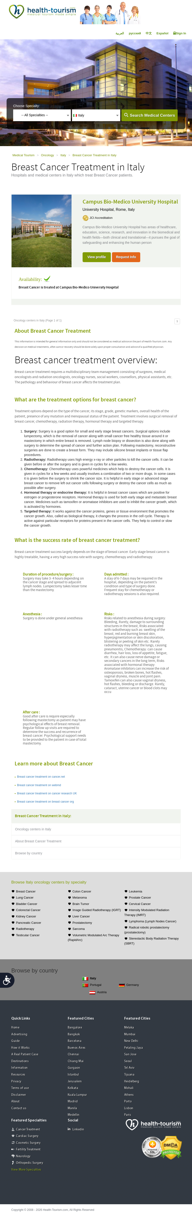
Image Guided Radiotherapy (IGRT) (96, 910)
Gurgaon (74, 1067)
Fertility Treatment (28, 1149)
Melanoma (79, 897)
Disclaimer (18, 1094)
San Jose (130, 1054)
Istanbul (73, 1074)
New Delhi (131, 1041)
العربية (120, 33)
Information (19, 1067)
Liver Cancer (81, 916)
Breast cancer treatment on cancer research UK (47, 793)
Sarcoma (78, 929)
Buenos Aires (77, 1047)
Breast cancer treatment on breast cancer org (45, 801)
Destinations (20, 1061)
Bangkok (74, 1034)
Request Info (126, 257)
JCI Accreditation (101, 218)
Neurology (23, 1156)
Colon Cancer (81, 891)
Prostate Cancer (140, 897)
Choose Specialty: (26, 106)
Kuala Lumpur (77, 1094)
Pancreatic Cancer (28, 922)
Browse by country (28, 853)
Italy (63, 155)
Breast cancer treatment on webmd (39, 785)
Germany (129, 985)
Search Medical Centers (152, 115)
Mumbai (130, 1034)
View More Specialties (26, 1169)
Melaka (129, 1027)
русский (135, 33)
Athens (129, 1094)
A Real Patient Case (24, 1054)
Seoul (128, 1061)
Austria (97, 992)
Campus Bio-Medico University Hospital (130, 202)
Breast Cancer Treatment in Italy (94, 155)
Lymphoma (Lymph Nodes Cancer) (152, 921)
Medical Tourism (23, 155)
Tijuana (129, 1074)
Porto (128, 1101)
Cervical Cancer (140, 904)
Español (162, 33)
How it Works (20, 1047)
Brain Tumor (80, 904)
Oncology (47, 155)
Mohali (129, 1088)
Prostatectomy (82, 922)
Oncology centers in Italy (33, 829)
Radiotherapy (25, 929)
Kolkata (73, 1088)
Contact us (18, 1108)
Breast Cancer (26, 891)
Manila (72, 1108)
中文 (149, 33)
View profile (96, 257)
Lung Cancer (24, 897)
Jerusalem (75, 1081)
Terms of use (20, 1088)
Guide (15, 1041)
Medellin (74, 1114)
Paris (127, 1114)
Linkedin (76, 1129)
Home (15, 1027)
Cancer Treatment (28, 1129)
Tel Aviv (129, 1067)
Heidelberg (131, 1081)
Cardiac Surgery (27, 1136)
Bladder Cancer (26, 904)
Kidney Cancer (26, 916)
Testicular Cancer (28, 935)
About (15, 1101)
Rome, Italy (125, 210)
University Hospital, (99, 210)
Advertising (19, 1034)
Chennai (73, 1054)
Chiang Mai (76, 1061)
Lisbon (128, 1108)
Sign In (179, 33)
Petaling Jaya (133, 1047)
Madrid (73, 1101)
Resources (18, 1074)
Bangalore (75, 1027)
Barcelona (75, 1041)
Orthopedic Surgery (29, 1162)
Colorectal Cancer (28, 910)
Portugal (91, 985)
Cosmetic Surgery (28, 1142)
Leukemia (135, 891)
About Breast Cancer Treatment (38, 841)
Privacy (16, 1081)
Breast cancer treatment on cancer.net (41, 776)
